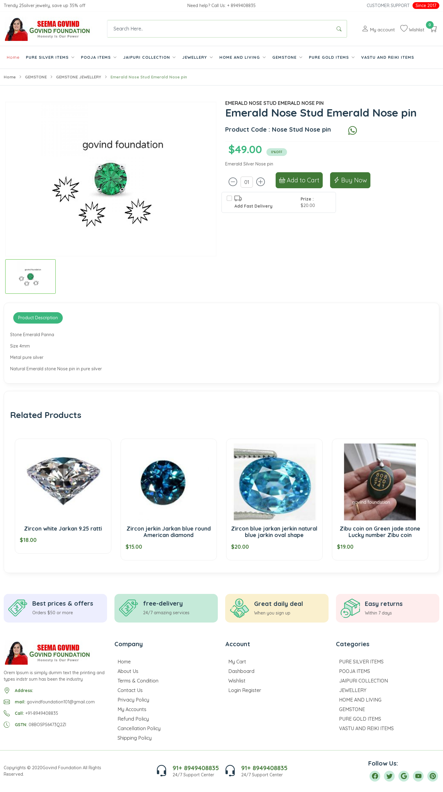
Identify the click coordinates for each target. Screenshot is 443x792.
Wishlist (236, 681)
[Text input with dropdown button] (219, 28)
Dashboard (241, 671)
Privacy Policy (133, 700)
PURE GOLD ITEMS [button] (329, 57)
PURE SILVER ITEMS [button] (48, 57)
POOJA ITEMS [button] (96, 57)
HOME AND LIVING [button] (240, 57)
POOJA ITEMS (354, 671)
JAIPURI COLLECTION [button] (147, 57)
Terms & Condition (138, 681)
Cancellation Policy (139, 728)
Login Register (244, 690)
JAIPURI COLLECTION (363, 681)
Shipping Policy (135, 738)
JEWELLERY (352, 690)
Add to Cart (299, 180)
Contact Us (130, 690)
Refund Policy (133, 719)
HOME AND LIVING (360, 700)
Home (13, 57)
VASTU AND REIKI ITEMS (387, 57)
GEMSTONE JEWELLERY (78, 76)
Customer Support (388, 5)
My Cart (237, 662)
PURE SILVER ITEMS (361, 662)
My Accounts (132, 709)
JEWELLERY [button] (195, 57)
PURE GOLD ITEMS (360, 719)
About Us (128, 671)
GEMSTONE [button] (285, 57)
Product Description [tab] (38, 317)
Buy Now (350, 180)
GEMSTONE (36, 76)
